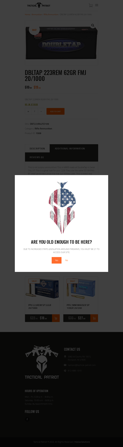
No (66, 260)
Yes (56, 260)
